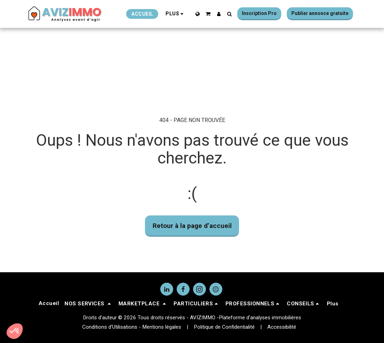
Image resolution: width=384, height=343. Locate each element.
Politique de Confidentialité (224, 327)
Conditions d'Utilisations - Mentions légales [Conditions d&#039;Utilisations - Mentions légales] (131, 327)
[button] (208, 13)
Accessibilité (281, 327)
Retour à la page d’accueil (192, 226)
